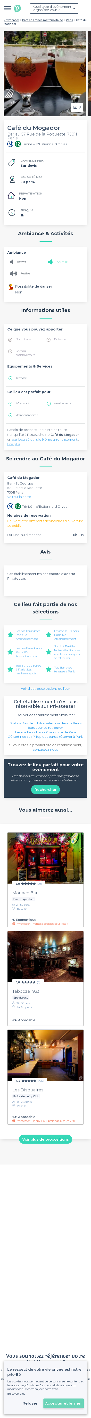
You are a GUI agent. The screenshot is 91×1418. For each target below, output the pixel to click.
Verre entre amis (27, 415)
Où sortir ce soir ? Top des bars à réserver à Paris (45, 736)
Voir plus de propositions (45, 1139)
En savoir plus (16, 1393)
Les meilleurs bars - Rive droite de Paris (45, 732)
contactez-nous (45, 749)
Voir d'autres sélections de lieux (45, 688)
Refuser (30, 1403)
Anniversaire (62, 403)
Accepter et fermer (63, 1403)
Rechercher (45, 789)
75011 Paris (15, 492)
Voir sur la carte (19, 497)
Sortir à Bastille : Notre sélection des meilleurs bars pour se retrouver (67, 652)
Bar (10, 483)
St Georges (24, 483)
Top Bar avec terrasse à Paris (64, 669)
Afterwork (23, 403)
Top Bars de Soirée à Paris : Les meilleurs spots (28, 669)
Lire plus (13, 444)
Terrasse (21, 378)
